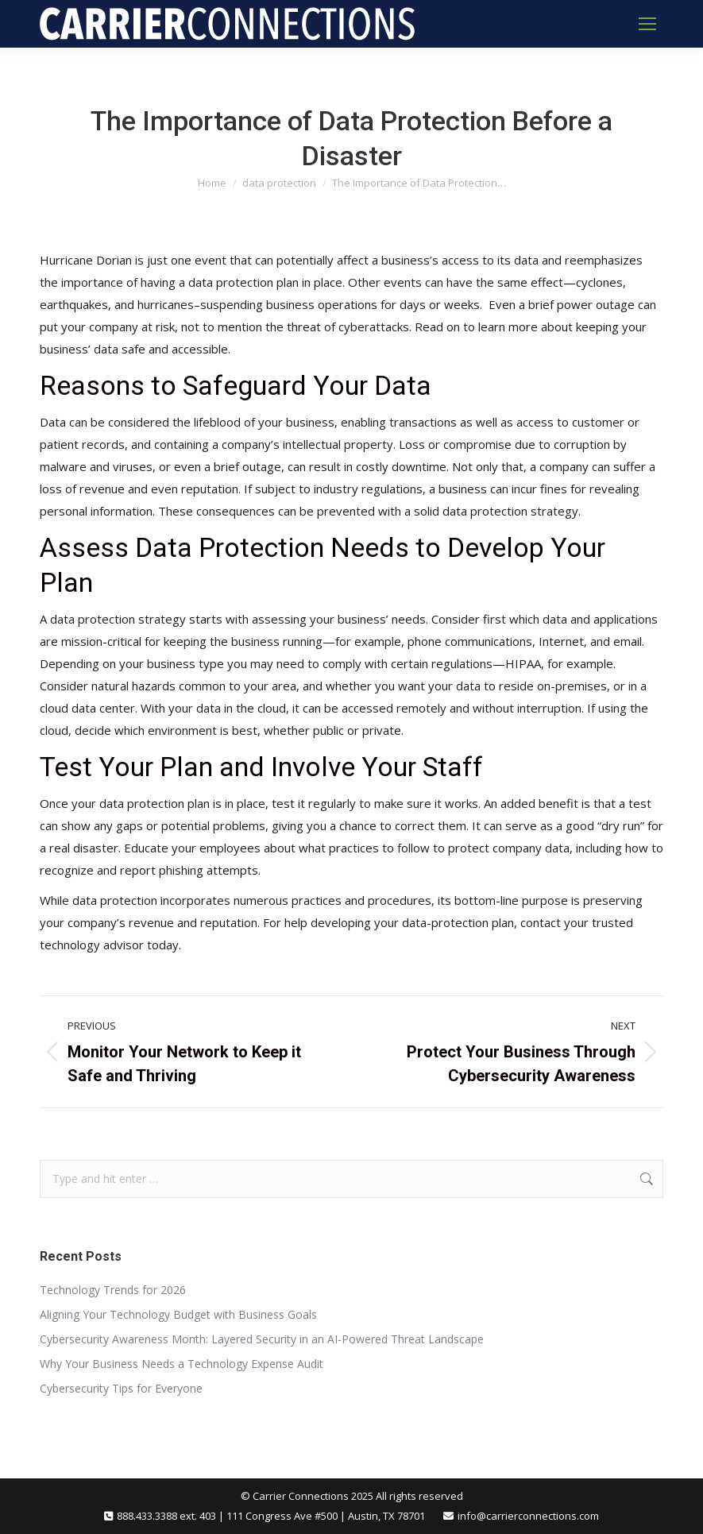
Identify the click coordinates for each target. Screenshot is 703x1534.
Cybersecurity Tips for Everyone (121, 1388)
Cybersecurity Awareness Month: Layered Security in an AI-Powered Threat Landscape (262, 1339)
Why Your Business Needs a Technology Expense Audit (181, 1363)
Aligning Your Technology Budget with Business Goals (178, 1314)
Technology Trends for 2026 (113, 1289)
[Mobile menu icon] (647, 24)
